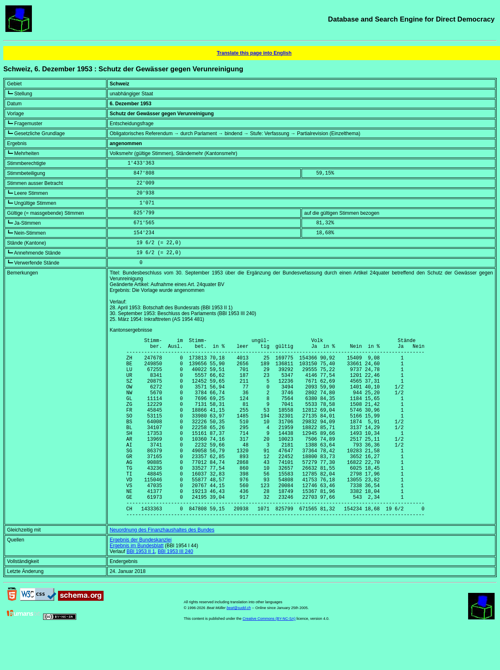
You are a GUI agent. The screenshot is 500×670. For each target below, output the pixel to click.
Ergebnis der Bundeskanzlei (140, 578)
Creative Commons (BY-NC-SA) (269, 657)
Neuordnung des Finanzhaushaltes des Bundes (162, 568)
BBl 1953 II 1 (140, 590)
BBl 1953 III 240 (175, 590)
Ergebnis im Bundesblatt (137, 584)
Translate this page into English (254, 53)
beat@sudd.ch (239, 646)
